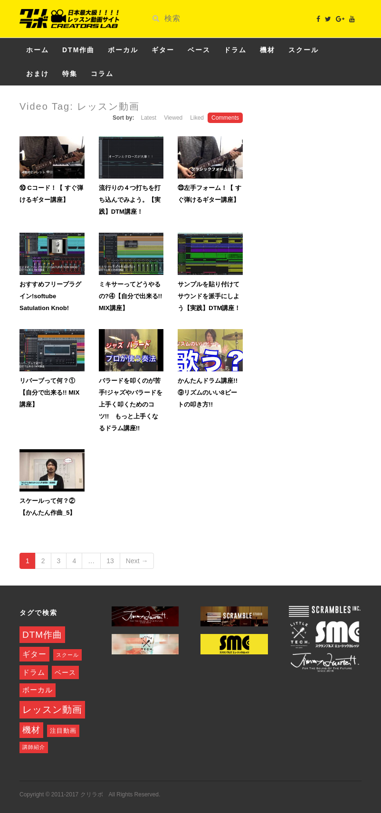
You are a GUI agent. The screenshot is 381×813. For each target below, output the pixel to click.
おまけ (37, 73)
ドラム (235, 50)
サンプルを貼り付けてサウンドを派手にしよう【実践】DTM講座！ (209, 296)
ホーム (37, 50)
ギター (163, 50)
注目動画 (63, 731)
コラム (102, 73)
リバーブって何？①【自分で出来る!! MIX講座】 (49, 392)
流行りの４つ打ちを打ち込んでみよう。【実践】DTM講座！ (130, 199)
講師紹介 (33, 747)
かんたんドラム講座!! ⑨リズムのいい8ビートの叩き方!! (211, 392)
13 (110, 561)
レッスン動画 (52, 709)
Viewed (173, 117)
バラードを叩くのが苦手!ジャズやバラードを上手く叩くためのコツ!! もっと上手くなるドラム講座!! (130, 404)
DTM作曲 (78, 50)
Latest (148, 117)
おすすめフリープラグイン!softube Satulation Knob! (50, 296)
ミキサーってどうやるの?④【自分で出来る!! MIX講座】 (130, 296)
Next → (137, 561)
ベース (199, 50)
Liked (197, 117)
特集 (69, 73)
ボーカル (123, 50)
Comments (225, 117)
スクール (303, 50)
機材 (267, 50)
